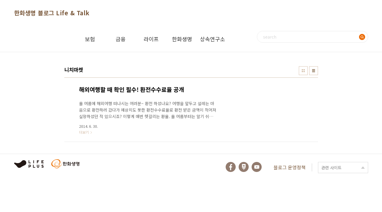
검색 (362, 36)
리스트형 (313, 70)
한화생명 (182, 39)
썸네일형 (303, 70)
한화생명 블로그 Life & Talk (52, 13)
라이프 (151, 39)
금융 (121, 39)
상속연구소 (212, 39)
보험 (90, 39)
